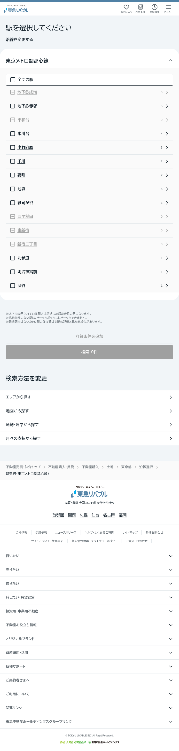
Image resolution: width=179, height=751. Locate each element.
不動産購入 (90, 467)
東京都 (126, 467)
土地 (110, 467)
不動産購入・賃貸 (61, 467)
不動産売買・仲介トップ (23, 467)
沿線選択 (146, 467)
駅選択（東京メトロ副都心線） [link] (27, 474)
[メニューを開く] (168, 9)
